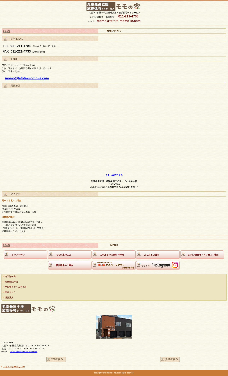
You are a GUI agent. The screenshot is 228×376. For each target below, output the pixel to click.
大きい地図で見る (114, 175)
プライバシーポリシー (14, 366)
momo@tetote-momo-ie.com (27, 78)
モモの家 (114, 6)
